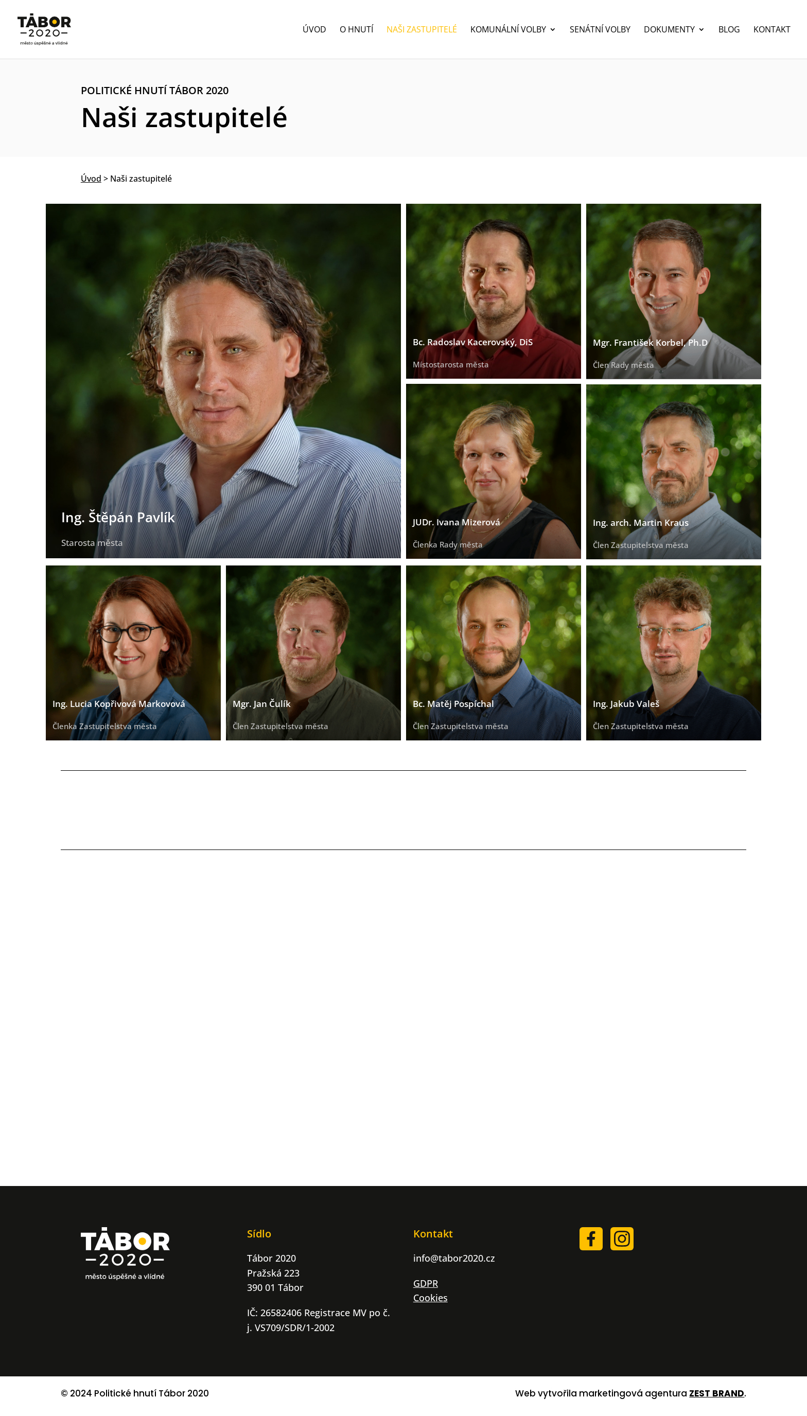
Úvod (91, 178)
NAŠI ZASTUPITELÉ (422, 30)
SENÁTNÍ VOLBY (600, 30)
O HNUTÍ (356, 30)
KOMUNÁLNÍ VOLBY (508, 30)
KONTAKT (772, 30)
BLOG (729, 30)
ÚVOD (314, 30)
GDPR (425, 1283)
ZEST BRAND (716, 1393)
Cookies (430, 1297)
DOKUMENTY (669, 30)
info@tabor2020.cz (454, 1258)
